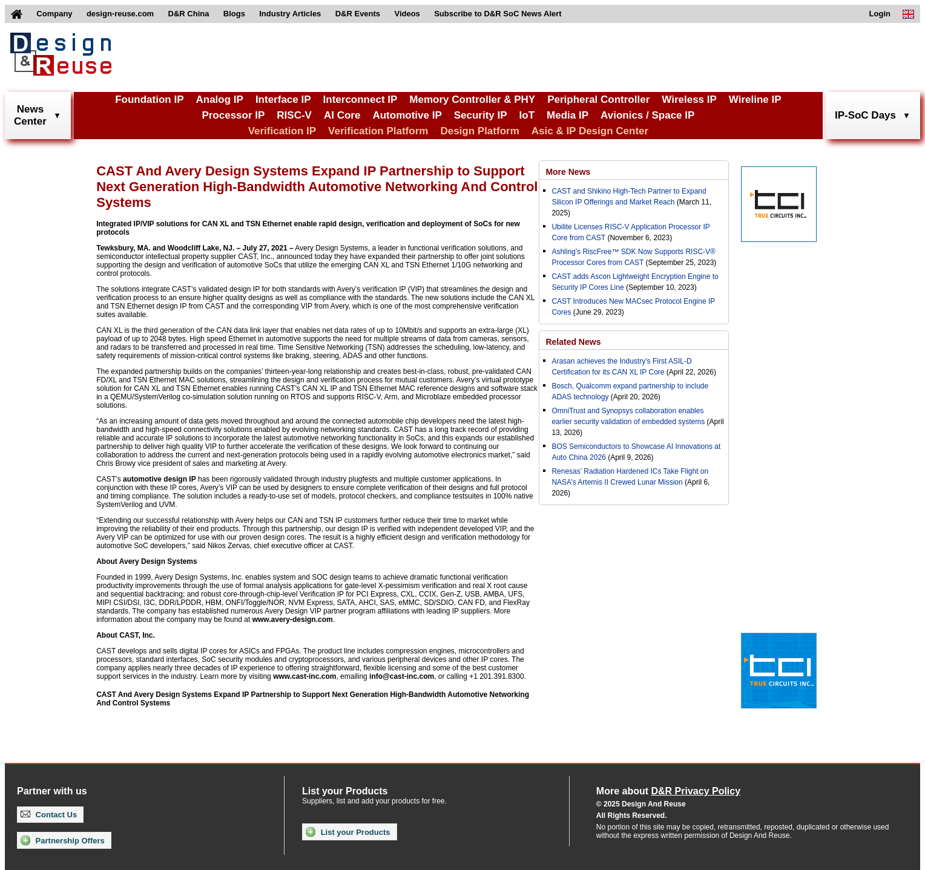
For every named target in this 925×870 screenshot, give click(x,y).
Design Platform (479, 131)
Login (879, 13)
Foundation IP (149, 99)
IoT (527, 115)
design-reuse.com (120, 13)
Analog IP (219, 99)
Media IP (567, 115)
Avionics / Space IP (647, 115)
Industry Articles (290, 13)
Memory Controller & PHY (472, 99)
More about (668, 791)
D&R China (188, 13)
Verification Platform (378, 131)
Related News (573, 342)
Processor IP (233, 115)
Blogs (234, 13)
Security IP (480, 115)
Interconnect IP (360, 99)
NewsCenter (30, 115)
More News (567, 172)
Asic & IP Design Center (590, 131)
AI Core (342, 115)
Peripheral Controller (598, 99)
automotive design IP (159, 479)
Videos (407, 13)
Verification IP (282, 131)
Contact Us (49, 814)
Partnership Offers (63, 840)
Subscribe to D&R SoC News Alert (497, 13)
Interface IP (283, 99)
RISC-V (294, 115)
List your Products (348, 832)
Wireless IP (689, 99)
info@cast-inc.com (401, 676)
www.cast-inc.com (304, 676)
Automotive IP (406, 115)
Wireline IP (755, 99)
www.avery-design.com (292, 619)
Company (54, 13)
